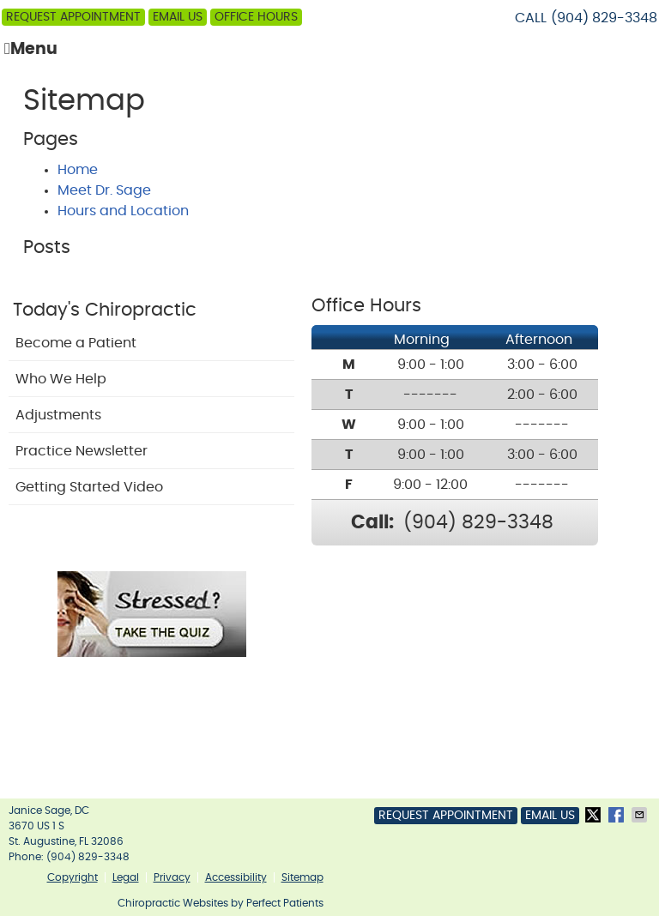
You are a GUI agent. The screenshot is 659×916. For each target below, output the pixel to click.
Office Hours (256, 17)
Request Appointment (73, 17)
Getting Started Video (89, 487)
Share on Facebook (617, 815)
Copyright (72, 877)
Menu (30, 48)
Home (77, 170)
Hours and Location (123, 211)
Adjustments (58, 415)
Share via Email (641, 815)
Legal (125, 877)
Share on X (594, 815)
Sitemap (302, 877)
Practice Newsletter (81, 451)
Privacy (172, 877)
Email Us (178, 17)
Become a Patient (75, 343)
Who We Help (60, 379)
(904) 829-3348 (604, 18)
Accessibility (236, 877)
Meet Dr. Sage (104, 190)
